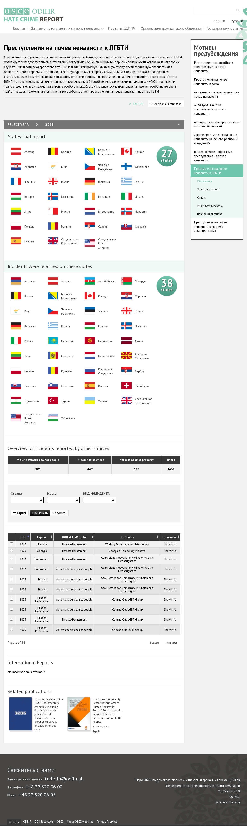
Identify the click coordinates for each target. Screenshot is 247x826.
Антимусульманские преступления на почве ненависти (210, 109)
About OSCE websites (80, 821)
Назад (154, 643)
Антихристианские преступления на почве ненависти (217, 124)
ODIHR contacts (44, 821)
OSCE (60, 821)
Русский (237, 21)
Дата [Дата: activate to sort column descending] (22, 537)
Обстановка (204, 181)
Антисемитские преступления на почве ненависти (216, 94)
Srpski (96, 731)
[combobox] (27, 500)
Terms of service (106, 821)
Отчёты (201, 197)
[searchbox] (13, 500)
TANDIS (138, 104)
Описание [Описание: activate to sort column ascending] (170, 537)
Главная (19, 28)
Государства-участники (224, 28)
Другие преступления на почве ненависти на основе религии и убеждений (216, 139)
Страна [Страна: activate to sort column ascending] (42, 537)
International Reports (210, 206)
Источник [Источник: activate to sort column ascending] (127, 537)
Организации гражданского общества (171, 28)
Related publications (209, 214)
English (219, 21)
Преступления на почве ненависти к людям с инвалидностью (210, 226)
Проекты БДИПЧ (121, 28)
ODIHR (27, 821)
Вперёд (171, 643)
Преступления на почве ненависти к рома (210, 81)
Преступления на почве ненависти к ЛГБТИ (210, 170)
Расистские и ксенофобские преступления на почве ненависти (213, 66)
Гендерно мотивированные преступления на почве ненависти (213, 156)
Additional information (167, 104)
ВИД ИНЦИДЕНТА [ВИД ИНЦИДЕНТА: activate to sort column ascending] (74, 537)
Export (19, 513)
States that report (208, 189)
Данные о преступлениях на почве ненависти (66, 28)
